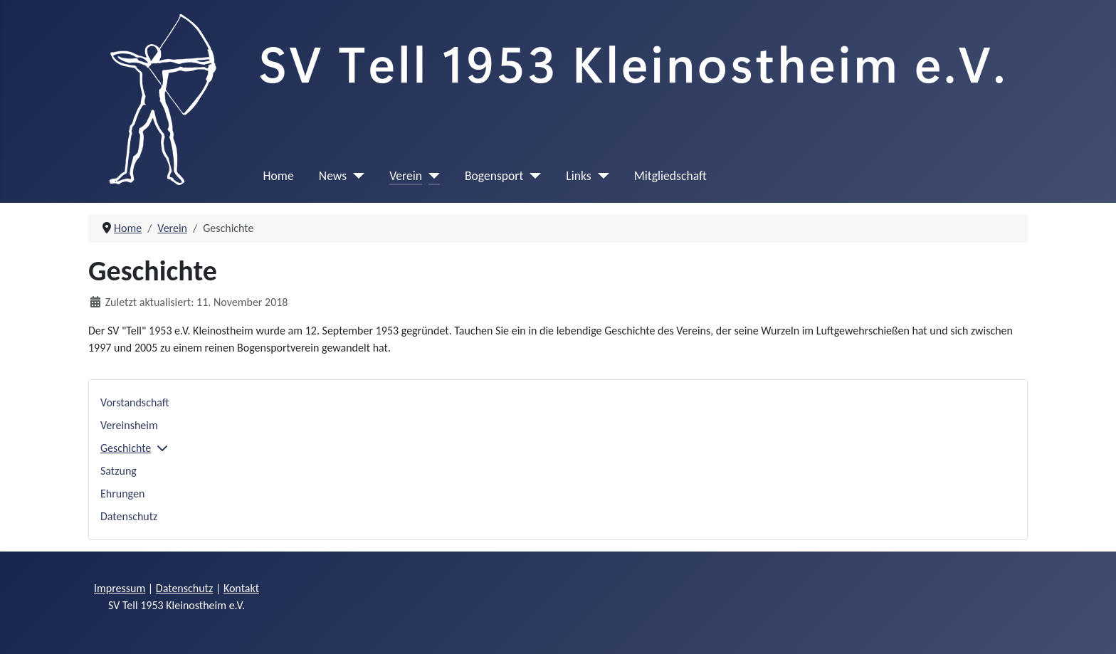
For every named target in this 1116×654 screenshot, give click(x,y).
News (333, 176)
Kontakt (241, 588)
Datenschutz (128, 516)
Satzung (118, 471)
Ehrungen (122, 493)
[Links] (600, 176)
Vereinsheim (129, 425)
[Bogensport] (532, 176)
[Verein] (431, 176)
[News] (355, 176)
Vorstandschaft (134, 402)
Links (578, 176)
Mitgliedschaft (670, 176)
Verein (405, 176)
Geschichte (125, 448)
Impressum (119, 588)
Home (278, 176)
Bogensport (494, 176)
